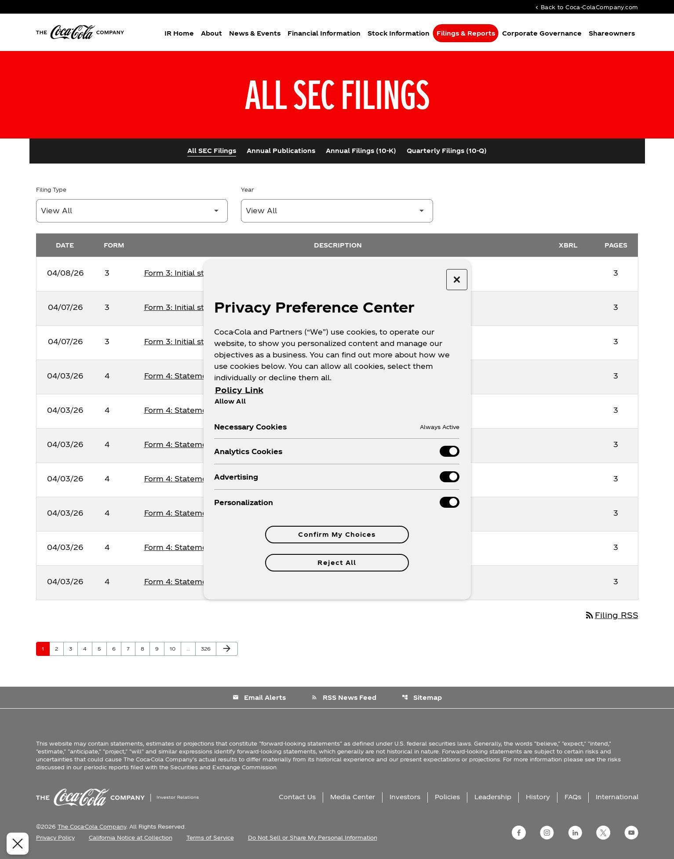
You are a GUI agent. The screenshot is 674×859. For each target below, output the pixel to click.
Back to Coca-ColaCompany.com (586, 7)
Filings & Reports (466, 33)
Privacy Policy (55, 837)
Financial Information (324, 33)
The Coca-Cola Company (92, 826)
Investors (405, 797)
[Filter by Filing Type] (132, 210)
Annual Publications (281, 150)
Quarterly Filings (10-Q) (447, 150)
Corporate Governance (542, 33)
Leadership (492, 797)
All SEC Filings (211, 150)
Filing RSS (611, 614)
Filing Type (51, 189)
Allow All (230, 400)
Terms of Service (210, 837)
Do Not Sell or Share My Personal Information (312, 837)
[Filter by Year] (337, 210)
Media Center (352, 797)
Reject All (336, 562)
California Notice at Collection (130, 837)
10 (175, 648)
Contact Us (297, 797)
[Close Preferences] (16, 844)
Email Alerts (259, 697)
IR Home (179, 33)
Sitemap (422, 697)
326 (207, 648)
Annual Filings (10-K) (361, 150)
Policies (447, 797)
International (617, 797)
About (211, 33)
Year (247, 189)
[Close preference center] (456, 279)
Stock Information (399, 33)
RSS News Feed (343, 697)
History (538, 797)
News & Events (255, 33)
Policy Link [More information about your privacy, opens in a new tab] (239, 389)
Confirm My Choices (336, 534)
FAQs (573, 797)
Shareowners (612, 33)
